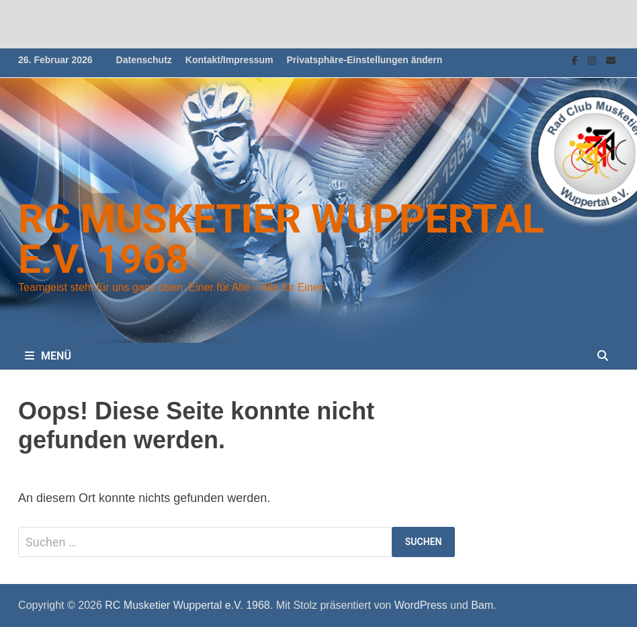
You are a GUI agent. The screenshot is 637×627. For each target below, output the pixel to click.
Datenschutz (144, 59)
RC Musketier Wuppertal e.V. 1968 (281, 239)
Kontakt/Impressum (229, 59)
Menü (48, 355)
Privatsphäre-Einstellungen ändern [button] (365, 59)
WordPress (421, 605)
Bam (482, 605)
